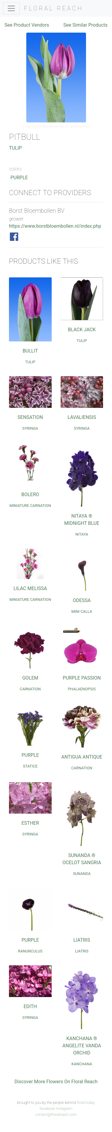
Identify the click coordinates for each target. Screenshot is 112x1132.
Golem (30, 678)
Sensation (30, 417)
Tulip (15, 148)
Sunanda (81, 873)
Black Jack (82, 329)
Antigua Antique (81, 757)
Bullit (30, 351)
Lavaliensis (81, 417)
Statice (30, 766)
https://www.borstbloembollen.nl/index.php (55, 226)
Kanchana (81, 1064)
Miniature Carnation (30, 505)
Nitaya (81, 534)
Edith (30, 1006)
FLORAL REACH (53, 8)
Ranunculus (30, 951)
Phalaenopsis (82, 689)
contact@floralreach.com (56, 1114)
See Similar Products (85, 25)
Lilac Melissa (30, 588)
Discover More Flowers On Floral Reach (56, 1081)
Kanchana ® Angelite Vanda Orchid (81, 1046)
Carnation (30, 689)
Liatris (81, 940)
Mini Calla (81, 611)
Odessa (82, 600)
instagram (64, 1108)
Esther (30, 823)
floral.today (86, 1102)
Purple (19, 177)
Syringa (30, 428)
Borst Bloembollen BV (49, 126)
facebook (47, 1108)
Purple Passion (82, 678)
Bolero (30, 494)
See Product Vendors (26, 25)
